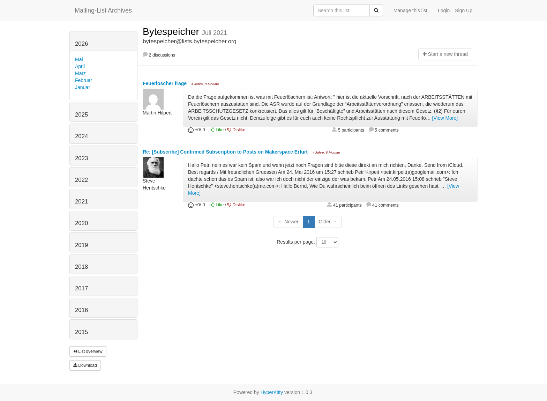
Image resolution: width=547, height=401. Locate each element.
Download (85, 365)
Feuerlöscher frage (165, 83)
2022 (81, 180)
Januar (82, 87)
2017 (81, 288)
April (80, 66)
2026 (81, 43)
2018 (81, 266)
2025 (81, 114)
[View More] (445, 118)
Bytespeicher (172, 31)
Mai (79, 59)
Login (444, 10)
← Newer (288, 221)
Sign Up (463, 10)
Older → (328, 221)
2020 (81, 223)
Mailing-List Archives (103, 10)
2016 (81, 310)
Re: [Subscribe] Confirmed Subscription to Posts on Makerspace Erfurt (226, 152)
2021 (81, 201)
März (80, 73)
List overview (88, 351)
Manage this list (410, 10)
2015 (81, 332)
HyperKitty (272, 392)
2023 (81, 158)
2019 (81, 245)
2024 (81, 136)
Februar (83, 80)
